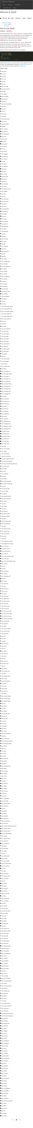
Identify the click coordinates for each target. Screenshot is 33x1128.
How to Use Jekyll (6, 22)
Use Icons (6, 26)
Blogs (14, 8)
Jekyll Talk (23, 66)
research (5, 18)
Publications (17, 4)
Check (8, 24)
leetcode (18, 18)
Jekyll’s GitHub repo (25, 64)
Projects (10, 4)
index (24, 18)
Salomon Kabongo (8, 1)
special (29, 18)
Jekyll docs (9, 62)
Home (4, 4)
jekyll (12, 18)
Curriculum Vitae (7, 8)
